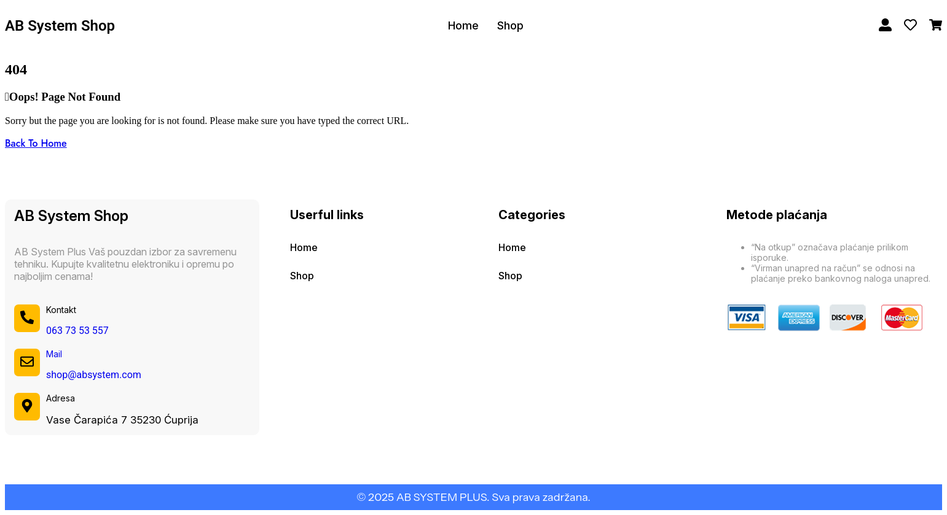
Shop (510, 25)
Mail (54, 354)
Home (463, 25)
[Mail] (27, 361)
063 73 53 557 (77, 330)
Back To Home (36, 143)
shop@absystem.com (93, 375)
